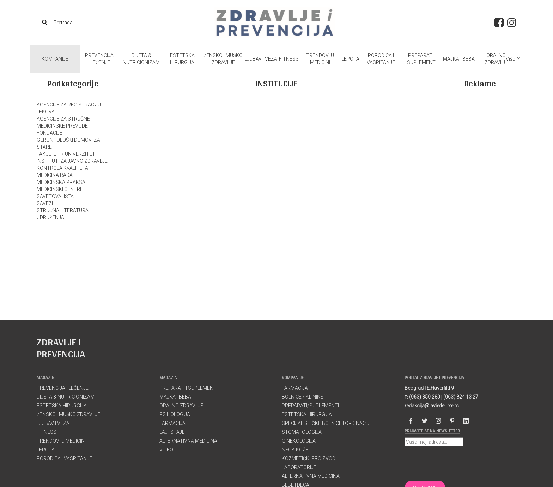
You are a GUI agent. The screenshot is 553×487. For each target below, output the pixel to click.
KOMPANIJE (55, 59)
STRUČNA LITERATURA (63, 210)
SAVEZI (45, 203)
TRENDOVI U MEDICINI (320, 59)
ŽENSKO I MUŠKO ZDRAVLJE (223, 59)
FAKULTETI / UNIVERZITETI (66, 154)
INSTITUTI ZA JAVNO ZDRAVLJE (72, 161)
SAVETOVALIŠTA (55, 196)
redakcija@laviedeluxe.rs (432, 405)
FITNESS (289, 59)
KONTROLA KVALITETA (62, 168)
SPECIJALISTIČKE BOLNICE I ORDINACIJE (327, 423)
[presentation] (458, 463)
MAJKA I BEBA (459, 59)
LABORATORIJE (299, 467)
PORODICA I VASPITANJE (381, 59)
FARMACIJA (172, 423)
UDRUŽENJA (50, 217)
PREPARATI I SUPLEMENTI (422, 59)
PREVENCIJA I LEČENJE (100, 59)
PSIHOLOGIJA (174, 414)
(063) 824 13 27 (460, 397)
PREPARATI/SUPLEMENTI (310, 405)
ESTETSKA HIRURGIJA (182, 59)
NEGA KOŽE (295, 449)
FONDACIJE (49, 133)
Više (513, 59)
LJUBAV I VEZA (260, 59)
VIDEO (166, 449)
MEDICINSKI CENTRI (59, 189)
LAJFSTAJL (171, 432)
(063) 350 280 (424, 397)
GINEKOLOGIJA (299, 441)
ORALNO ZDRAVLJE (496, 59)
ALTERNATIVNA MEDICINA (188, 441)
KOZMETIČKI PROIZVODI (309, 458)
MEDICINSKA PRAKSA (61, 182)
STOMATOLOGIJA (302, 432)
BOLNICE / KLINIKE (302, 397)
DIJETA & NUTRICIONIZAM (141, 59)
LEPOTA (350, 59)
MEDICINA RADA (55, 175)
